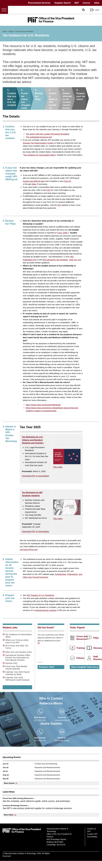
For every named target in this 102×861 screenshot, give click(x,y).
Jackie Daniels (51, 723)
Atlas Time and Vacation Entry (18, 652)
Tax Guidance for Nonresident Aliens (40, 155)
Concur (86, 3)
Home (5, 31)
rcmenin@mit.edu (62, 720)
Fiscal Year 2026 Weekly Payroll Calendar (16, 667)
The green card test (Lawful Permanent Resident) (47, 134)
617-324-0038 (40, 720)
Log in (97, 10)
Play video (57, 467)
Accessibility (92, 837)
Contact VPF (92, 834)
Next (52, 667)
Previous (43, 667)
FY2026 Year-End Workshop (46, 764)
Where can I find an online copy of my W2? (16, 641)
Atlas (96, 3)
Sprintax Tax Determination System (38, 143)
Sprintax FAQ (11, 663)
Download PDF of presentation (35, 476)
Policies (80, 658)
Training (80, 648)
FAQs (96, 638)
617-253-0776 (40, 741)
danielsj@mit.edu (62, 741)
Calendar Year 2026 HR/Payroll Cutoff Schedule (17, 678)
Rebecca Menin (51, 703)
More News (8, 815)
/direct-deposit (39, 643)
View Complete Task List (83, 667)
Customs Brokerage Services (15, 805)
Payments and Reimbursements (47, 767)
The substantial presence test (39, 137)
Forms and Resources (81, 637)
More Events (9, 783)
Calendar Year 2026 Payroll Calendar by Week (17, 673)
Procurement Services (39, 3)
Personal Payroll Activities (24, 31)
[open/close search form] (83, 10)
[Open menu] (4, 10)
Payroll (11, 31)
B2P (77, 3)
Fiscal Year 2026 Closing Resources (18, 798)
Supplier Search (62, 3)
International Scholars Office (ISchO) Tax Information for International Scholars (17, 657)
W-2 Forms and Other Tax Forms (16, 646)
